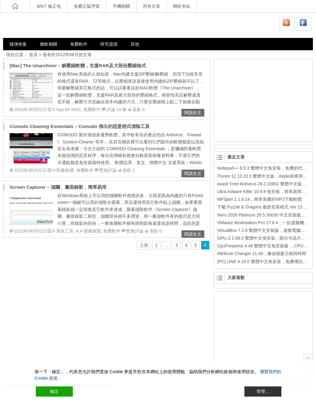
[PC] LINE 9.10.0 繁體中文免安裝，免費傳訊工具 (264, 261)
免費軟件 (78, 44)
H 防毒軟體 (63, 170)
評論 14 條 (116, 109)
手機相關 (121, 6)
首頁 (33, 54)
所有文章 (151, 6)
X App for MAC (66, 109)
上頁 (143, 245)
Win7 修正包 (49, 6)
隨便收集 (18, 44)
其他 (135, 44)
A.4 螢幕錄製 (88, 231)
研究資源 (109, 44)
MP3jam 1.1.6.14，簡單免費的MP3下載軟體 (259, 199)
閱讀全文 (193, 112)
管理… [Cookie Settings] (262, 391)
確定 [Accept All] (54, 391)
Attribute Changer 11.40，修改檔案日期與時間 (261, 253)
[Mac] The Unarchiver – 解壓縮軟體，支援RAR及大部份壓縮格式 (78, 65)
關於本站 (181, 6)
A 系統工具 (62, 231)
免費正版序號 (87, 6)
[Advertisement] (262, 99)
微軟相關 (48, 44)
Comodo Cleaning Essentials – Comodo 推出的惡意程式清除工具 (79, 126)
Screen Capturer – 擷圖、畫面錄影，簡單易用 (58, 187)
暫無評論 (108, 170)
